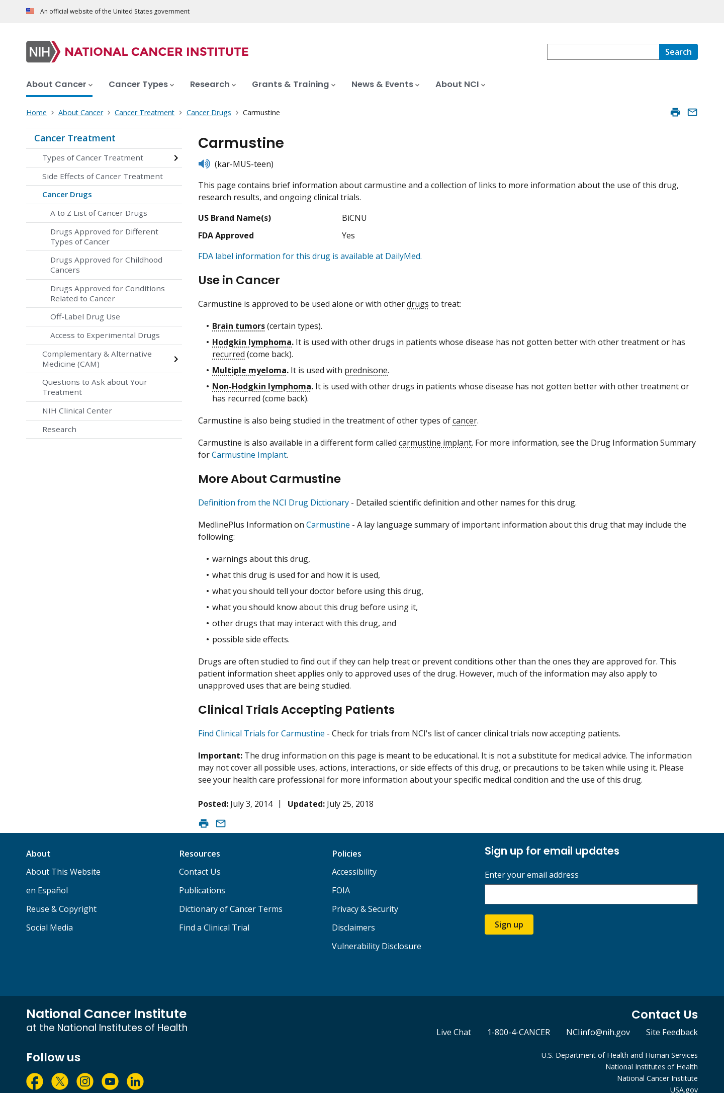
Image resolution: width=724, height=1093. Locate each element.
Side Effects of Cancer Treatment (102, 176)
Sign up (509, 911)
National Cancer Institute (657, 1065)
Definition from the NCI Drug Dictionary (273, 493)
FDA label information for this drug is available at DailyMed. (310, 256)
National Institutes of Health (651, 1054)
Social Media (49, 914)
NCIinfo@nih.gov (598, 1019)
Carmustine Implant (249, 450)
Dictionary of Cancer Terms (231, 896)
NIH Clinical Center (77, 410)
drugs (418, 299)
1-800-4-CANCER (518, 1019)
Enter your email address (532, 862)
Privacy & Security (365, 896)
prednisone (366, 365)
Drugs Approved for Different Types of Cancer (104, 236)
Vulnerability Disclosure (376, 933)
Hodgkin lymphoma (252, 337)
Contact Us (200, 859)
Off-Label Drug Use (85, 316)
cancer (464, 416)
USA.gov (684, 1076)
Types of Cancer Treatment (92, 157)
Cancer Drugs (67, 194)
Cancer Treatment (75, 138)
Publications (202, 877)
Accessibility (354, 859)
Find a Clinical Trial (214, 914)
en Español (47, 877)
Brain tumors (238, 321)
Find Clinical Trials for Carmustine (261, 720)
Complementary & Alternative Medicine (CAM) (97, 359)
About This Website (63, 859)
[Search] (678, 52)
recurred (228, 349)
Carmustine (328, 516)
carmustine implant (435, 438)
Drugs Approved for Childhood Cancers (106, 265)
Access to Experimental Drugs (105, 335)
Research (59, 429)
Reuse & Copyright (61, 896)
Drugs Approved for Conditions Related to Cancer (107, 293)
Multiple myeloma (249, 365)
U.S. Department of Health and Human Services (619, 1042)
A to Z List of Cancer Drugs (98, 213)
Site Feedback (672, 1019)
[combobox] (603, 52)
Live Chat (453, 1019)
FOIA (341, 877)
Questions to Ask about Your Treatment (94, 387)
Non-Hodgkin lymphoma (261, 381)
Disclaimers (353, 914)
